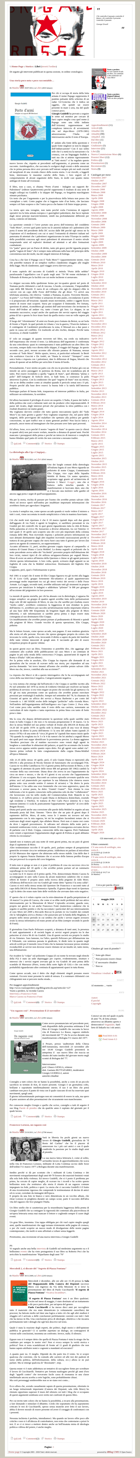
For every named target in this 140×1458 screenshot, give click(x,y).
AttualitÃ (96, 136)
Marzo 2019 (97, 581)
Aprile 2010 (97, 268)
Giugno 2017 (97, 519)
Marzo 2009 (97, 230)
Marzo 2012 (97, 335)
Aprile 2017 (97, 513)
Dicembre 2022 (98, 712)
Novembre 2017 (99, 534)
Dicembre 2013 (98, 397)
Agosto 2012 (97, 350)
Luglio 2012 (97, 347)
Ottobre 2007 (97, 180)
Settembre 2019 (98, 598)
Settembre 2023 (98, 739)
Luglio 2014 (97, 417)
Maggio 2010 (97, 271)
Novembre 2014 (99, 429)
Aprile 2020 (97, 619)
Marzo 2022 (97, 686)
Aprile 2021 (97, 654)
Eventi (94, 142)
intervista (41, 1248)
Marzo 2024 (97, 756)
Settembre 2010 (98, 283)
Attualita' (95, 131)
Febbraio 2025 (98, 788)
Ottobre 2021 (97, 671)
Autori (94, 997)
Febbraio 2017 (98, 508)
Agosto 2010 (97, 280)
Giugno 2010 (97, 274)
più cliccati (119, 838)
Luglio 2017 (97, 522)
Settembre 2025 (98, 809)
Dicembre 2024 (98, 782)
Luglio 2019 (97, 592)
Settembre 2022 (98, 704)
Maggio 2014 (97, 411)
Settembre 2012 (98, 353)
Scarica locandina (55, 1292)
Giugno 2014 (97, 414)
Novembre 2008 (99, 218)
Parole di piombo (28, 1108)
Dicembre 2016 (98, 502)
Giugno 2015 (97, 449)
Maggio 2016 (97, 481)
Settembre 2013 (98, 388)
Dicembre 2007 (98, 186)
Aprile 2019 (97, 584)
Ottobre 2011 (97, 321)
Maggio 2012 (97, 341)
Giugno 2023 (97, 730)
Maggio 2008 (97, 201)
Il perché (95, 1000)
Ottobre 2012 (97, 356)
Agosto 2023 (97, 736)
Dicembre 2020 (98, 642)
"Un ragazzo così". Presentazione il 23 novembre (35, 1010)
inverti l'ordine (49, 66)
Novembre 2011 (99, 323)
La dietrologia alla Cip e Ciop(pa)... (28, 452)
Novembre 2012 (99, 359)
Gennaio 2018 (98, 540)
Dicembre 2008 (98, 221)
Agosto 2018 (97, 560)
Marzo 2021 (97, 651)
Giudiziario (96, 145)
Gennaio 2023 (98, 715)
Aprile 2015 (97, 443)
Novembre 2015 (99, 464)
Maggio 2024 (97, 762)
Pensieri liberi (98, 157)
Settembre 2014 (98, 423)
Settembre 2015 (98, 458)
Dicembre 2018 (98, 572)
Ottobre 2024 (97, 777)
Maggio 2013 (97, 376)
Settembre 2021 (98, 668)
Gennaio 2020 (98, 610)
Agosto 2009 (97, 245)
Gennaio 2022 (98, 680)
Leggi (71, 482)
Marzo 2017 (97, 511)
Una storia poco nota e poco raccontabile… (32, 80)
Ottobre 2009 (97, 250)
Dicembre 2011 (98, 326)
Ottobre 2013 (97, 391)
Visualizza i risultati (101, 973)
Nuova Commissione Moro (104, 154)
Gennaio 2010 (98, 259)
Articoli (95, 128)
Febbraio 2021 (98, 648)
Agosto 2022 (97, 701)
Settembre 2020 (98, 633)
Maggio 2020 (97, 622)
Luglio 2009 (97, 242)
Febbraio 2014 (98, 402)
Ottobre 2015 (97, 461)
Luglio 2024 (97, 768)
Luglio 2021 (97, 663)
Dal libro (95, 139)
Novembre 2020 (99, 639)
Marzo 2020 (97, 616)
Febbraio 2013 (98, 367)
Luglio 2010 (97, 277)
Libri (38, 87)
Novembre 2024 (99, 780)
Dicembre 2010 (98, 291)
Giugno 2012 (97, 344)
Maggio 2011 (97, 306)
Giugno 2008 (97, 204)
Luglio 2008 (97, 207)
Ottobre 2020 (97, 636)
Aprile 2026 (97, 829)
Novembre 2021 (99, 674)
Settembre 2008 (98, 212)
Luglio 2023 (97, 733)
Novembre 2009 (99, 253)
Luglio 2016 (97, 487)
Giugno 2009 (97, 239)
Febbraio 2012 (98, 332)
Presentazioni (97, 163)
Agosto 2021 (97, 666)
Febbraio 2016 (98, 473)
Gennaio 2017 (98, 505)
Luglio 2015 (97, 452)
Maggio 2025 (97, 797)
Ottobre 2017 (97, 531)
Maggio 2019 (97, 587)
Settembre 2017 (98, 528)
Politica (95, 160)
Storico (29, 66)
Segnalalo (109, 1024)
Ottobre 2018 (97, 566)
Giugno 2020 (97, 625)
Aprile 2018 (97, 549)
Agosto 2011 (97, 315)
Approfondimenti (99, 125)
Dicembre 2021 (98, 677)
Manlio (15, 87)
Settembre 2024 (98, 774)
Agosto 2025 (97, 806)
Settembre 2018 (98, 563)
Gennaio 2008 (98, 189)
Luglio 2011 (97, 312)
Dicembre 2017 (98, 537)
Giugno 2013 (97, 379)
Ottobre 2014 (97, 426)
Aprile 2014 (97, 408)
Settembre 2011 (98, 318)
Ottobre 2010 (97, 285)
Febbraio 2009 (98, 227)
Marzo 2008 (97, 195)
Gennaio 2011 (98, 294)
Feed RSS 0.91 (107, 1035)
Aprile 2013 (97, 373)
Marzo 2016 (97, 475)
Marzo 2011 (97, 300)
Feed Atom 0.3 (107, 1039)
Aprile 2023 (97, 724)
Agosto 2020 (97, 630)
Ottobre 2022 (97, 706)
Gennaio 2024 (98, 750)
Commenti (29, 443)
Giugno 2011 (97, 309)
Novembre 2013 (99, 394)
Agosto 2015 (97, 455)
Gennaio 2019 (98, 575)
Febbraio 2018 (98, 543)
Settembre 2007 (98, 177)
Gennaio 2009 (98, 224)
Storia (94, 169)
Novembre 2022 (99, 709)
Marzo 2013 (97, 370)
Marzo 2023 (97, 721)
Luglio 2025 (97, 803)
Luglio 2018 (97, 557)
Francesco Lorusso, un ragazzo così (28, 1124)
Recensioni (96, 166)
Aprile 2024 (97, 759)
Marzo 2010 (97, 265)
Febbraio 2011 (98, 297)
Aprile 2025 (97, 794)
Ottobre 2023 (97, 742)
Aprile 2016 (97, 478)
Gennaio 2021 (98, 645)
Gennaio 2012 (98, 329)
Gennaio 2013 (98, 364)
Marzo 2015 (97, 440)
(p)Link (15, 443)
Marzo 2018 (97, 546)
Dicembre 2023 (98, 747)
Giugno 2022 (97, 695)
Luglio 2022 (97, 698)
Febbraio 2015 (98, 437)
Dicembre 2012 (98, 361)
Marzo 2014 (97, 405)
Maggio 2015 (97, 446)
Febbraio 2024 (98, 753)
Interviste (95, 148)
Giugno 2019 (97, 589)
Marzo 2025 (97, 791)
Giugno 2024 (97, 765)
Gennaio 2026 (98, 820)
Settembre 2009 (98, 247)
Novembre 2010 (99, 288)
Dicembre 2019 (98, 607)
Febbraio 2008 (98, 192)
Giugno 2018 (97, 554)
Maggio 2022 (97, 692)
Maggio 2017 (97, 516)
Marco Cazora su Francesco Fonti (26, 996)
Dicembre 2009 (98, 256)
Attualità (95, 133)
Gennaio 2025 (98, 785)
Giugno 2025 (97, 800)
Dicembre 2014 (98, 432)
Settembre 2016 (98, 493)
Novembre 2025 (99, 815)
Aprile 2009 (97, 233)
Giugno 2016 (97, 484)
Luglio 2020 (97, 628)
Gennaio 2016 (98, 470)
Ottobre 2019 (97, 601)
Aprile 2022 (97, 689)
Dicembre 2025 (98, 818)
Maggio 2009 (97, 236)
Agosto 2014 (97, 420)
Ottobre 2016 (97, 496)
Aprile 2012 (97, 338)
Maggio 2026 (97, 832)
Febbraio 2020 (98, 613)
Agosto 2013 (97, 385)
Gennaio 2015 (98, 435)
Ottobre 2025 (97, 812)
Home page (14, 1452)
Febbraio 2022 (98, 683)
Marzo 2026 (97, 826)
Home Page (18, 66)
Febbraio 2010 (98, 262)
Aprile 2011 (97, 303)
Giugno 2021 (97, 660)
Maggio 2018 (97, 551)
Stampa (59, 443)
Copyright (96, 1003)
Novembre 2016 (99, 499)
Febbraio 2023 (98, 718)
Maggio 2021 (97, 657)
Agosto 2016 (97, 490)
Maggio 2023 (97, 727)
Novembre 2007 (99, 183)
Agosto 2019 (97, 595)
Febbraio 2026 (98, 823)
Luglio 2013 (97, 382)
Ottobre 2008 (97, 215)
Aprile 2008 (97, 198)
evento (24, 1251)
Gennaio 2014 (98, 399)
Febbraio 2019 (98, 578)
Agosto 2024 (97, 771)
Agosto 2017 (97, 525)
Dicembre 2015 (98, 467)
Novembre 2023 (99, 744)
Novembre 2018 (99, 569)
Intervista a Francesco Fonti (23, 993)
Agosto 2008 (97, 209)
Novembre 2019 (99, 604)
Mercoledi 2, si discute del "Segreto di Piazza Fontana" (38, 1268)
